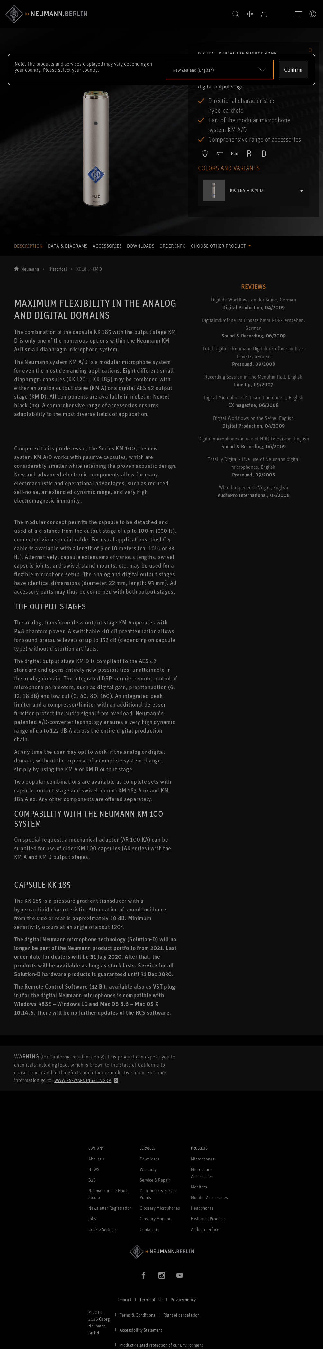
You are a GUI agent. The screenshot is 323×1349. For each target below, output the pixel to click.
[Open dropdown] (220, 69)
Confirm (293, 69)
